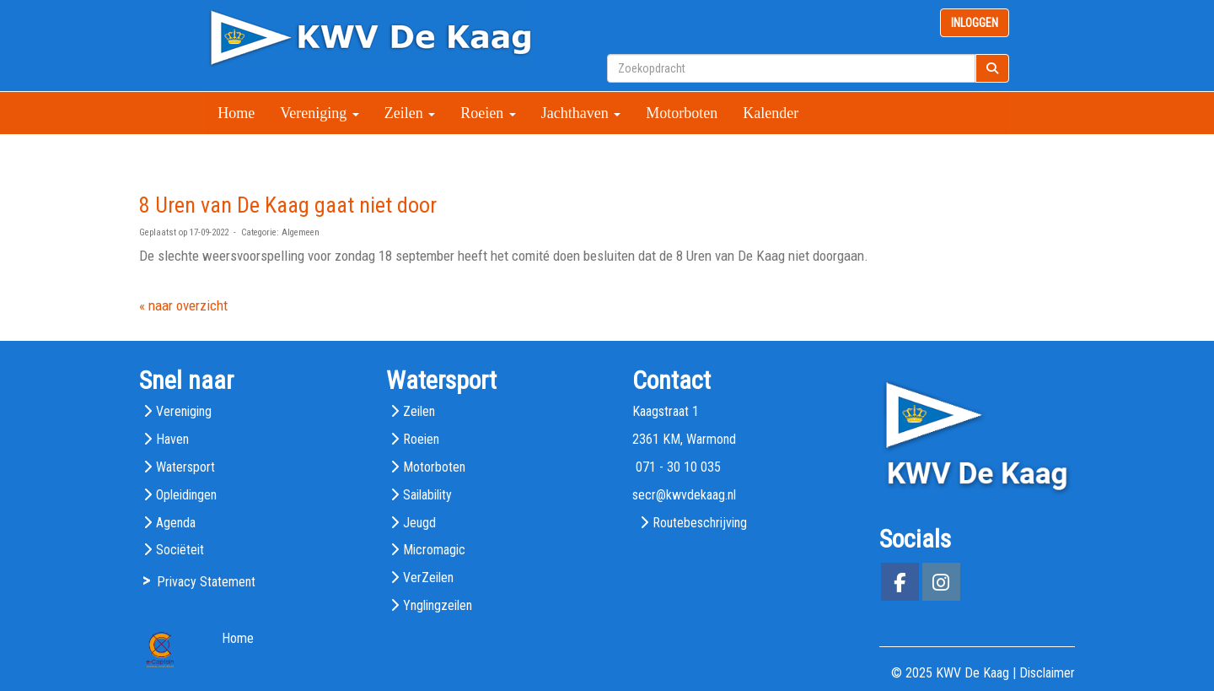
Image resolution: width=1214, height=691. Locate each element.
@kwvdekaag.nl (684, 495)
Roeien (488, 113)
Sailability (427, 495)
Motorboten (681, 113)
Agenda (176, 523)
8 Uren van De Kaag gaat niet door (288, 205)
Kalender (770, 113)
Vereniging (319, 113)
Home (236, 113)
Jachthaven (580, 113)
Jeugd (419, 523)
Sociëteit (180, 550)
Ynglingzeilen (437, 605)
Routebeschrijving (700, 523)
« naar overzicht (183, 305)
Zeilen (409, 113)
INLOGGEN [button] (974, 23)
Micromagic (434, 550)
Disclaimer (1047, 673)
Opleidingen (186, 495)
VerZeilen (428, 578)
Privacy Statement (206, 582)
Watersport (185, 467)
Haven (172, 439)
